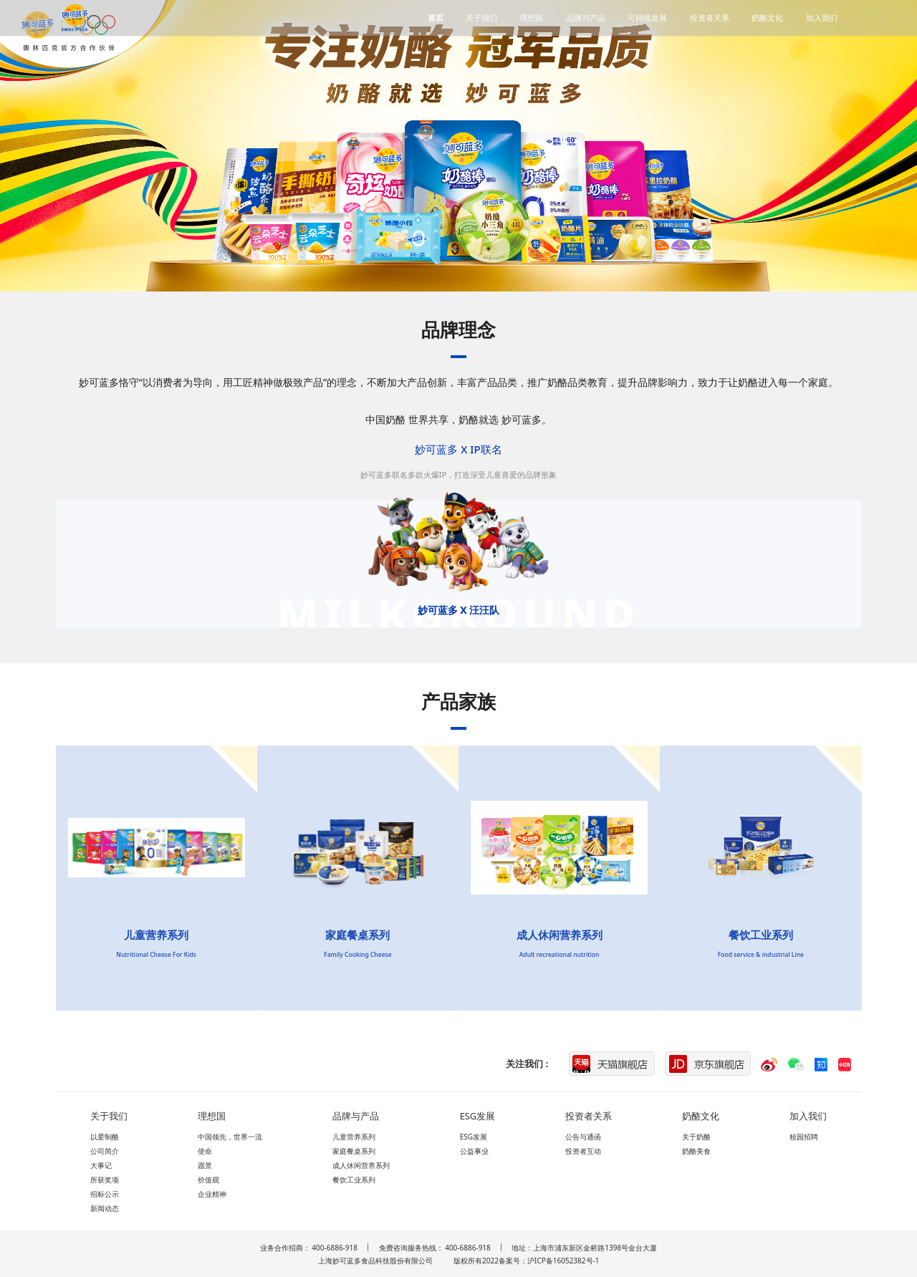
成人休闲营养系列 (361, 1165)
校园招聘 (803, 1137)
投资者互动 (583, 1151)
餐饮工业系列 (353, 1180)
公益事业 (474, 1151)
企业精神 (212, 1194)
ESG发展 (473, 1137)
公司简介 (104, 1151)
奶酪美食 (696, 1151)
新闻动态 (104, 1208)
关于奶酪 (696, 1137)
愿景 (205, 1165)
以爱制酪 (104, 1137)
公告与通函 (583, 1137)
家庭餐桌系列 (353, 1151)
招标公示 (104, 1194)
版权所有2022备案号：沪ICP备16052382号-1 (526, 1261)
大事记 (101, 1165)
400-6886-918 (334, 1248)
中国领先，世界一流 (230, 1137)
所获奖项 (104, 1180)
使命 (205, 1151)
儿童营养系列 (353, 1137)
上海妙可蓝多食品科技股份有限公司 (375, 1261)
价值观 (208, 1180)
